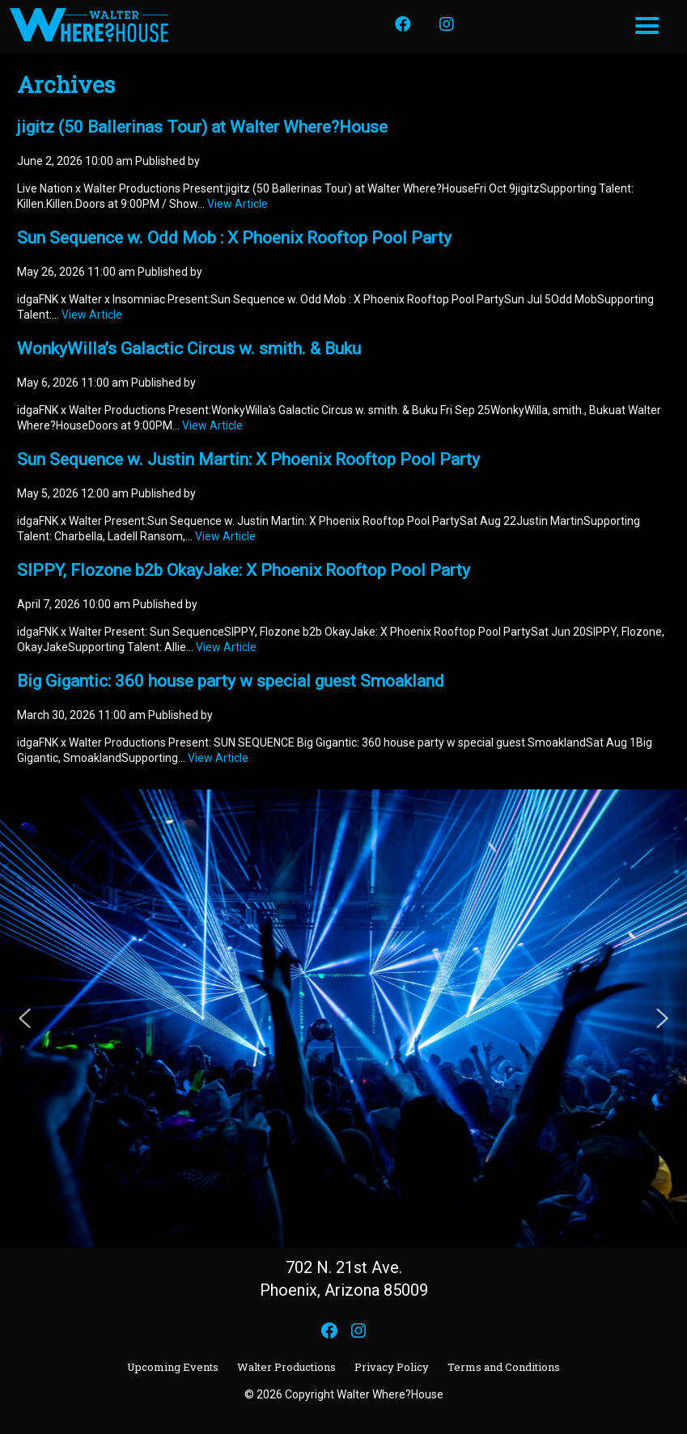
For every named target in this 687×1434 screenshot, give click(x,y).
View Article (237, 203)
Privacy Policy (391, 1367)
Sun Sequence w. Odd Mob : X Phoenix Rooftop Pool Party (234, 237)
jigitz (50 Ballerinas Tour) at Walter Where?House (202, 127)
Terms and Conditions (503, 1367)
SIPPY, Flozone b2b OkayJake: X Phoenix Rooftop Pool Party (243, 570)
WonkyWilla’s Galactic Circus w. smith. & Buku (189, 348)
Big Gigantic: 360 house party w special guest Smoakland (230, 681)
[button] (25, 1018)
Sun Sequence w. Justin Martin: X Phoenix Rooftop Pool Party (248, 459)
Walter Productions (286, 1367)
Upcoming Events (172, 1367)
